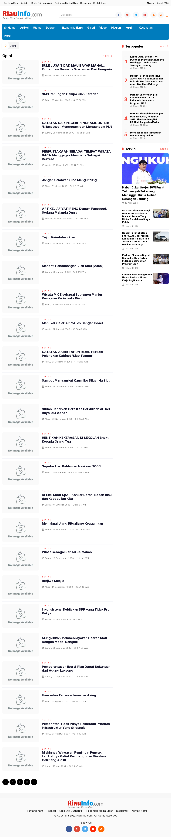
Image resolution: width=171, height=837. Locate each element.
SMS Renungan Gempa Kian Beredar (70, 94)
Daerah (50, 27)
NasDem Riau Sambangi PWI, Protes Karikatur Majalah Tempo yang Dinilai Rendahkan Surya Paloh (136, 216)
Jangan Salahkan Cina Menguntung (69, 180)
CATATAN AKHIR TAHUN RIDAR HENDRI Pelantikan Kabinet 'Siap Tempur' (72, 354)
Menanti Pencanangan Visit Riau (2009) (73, 266)
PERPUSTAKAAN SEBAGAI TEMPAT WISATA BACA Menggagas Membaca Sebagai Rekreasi (76, 155)
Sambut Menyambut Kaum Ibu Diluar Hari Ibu (76, 380)
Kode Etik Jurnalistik (41, 3)
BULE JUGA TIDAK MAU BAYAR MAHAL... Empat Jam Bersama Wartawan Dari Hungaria (77, 67)
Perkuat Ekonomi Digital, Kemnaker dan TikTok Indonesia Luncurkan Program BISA (136, 259)
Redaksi (25, 3)
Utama (37, 27)
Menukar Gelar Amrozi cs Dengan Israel (72, 323)
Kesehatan (145, 27)
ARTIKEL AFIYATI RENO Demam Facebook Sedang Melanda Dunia (74, 210)
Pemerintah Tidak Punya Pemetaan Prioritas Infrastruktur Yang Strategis (76, 726)
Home (10, 27)
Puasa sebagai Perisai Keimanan (67, 552)
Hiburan (116, 27)
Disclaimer (85, 3)
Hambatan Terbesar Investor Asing (69, 695)
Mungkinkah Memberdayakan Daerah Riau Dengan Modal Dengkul (74, 640)
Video (103, 27)
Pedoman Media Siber (66, 3)
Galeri (91, 27)
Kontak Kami (99, 3)
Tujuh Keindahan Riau (58, 237)
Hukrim (129, 27)
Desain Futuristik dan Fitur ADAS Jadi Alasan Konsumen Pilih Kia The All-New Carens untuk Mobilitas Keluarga (135, 239)
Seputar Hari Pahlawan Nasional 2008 (71, 466)
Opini (13, 45)
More (7, 35)
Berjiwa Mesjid (53, 581)
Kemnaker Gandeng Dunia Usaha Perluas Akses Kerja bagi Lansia (137, 277)
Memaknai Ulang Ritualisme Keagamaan (72, 523)
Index (107, 56)
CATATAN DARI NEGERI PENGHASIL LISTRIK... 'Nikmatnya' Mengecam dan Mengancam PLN (77, 125)
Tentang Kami (11, 3)
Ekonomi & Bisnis (72, 27)
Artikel (24, 27)
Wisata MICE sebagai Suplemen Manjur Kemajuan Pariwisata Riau (72, 296)
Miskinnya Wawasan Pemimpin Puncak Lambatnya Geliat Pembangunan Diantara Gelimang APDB (74, 756)
